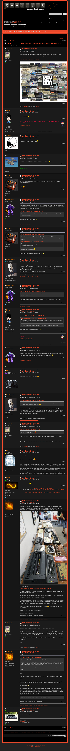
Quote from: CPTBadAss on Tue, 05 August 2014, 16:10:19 (32, 234)
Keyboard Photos (34, 619)
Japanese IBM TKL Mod (43, 619)
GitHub (37, 106)
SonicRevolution (10, 709)
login (16, 21)
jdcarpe (8, 110)
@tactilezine (28, 224)
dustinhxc (9, 175)
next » (65, 38)
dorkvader (9, 501)
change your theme (62, 22)
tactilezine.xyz (22, 224)
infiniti (8, 477)
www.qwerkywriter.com (24, 721)
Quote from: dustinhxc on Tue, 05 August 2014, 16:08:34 (31, 211)
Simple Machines (41, 745)
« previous (61, 38)
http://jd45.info (29, 125)
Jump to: (49, 735)
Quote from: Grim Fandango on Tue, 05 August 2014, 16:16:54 (32, 291)
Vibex (8, 156)
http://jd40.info (22, 125)
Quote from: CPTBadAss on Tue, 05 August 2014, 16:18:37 (32, 315)
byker (8, 370)
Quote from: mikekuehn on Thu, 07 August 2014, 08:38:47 (31, 657)
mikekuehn (9, 49)
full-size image (41, 441)
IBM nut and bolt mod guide (25, 619)
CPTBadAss (10, 199)
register (20, 21)
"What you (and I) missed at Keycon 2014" (30, 59)
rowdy (8, 450)
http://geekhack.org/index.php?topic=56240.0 (29, 276)
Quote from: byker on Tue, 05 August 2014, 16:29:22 (30, 429)
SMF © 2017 (35, 745)
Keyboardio (26, 106)
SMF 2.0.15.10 (29, 745)
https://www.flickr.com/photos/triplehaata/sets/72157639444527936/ (36, 588)
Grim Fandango (10, 259)
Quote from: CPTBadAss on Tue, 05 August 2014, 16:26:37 (32, 400)
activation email (15, 22)
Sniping (8, 135)
